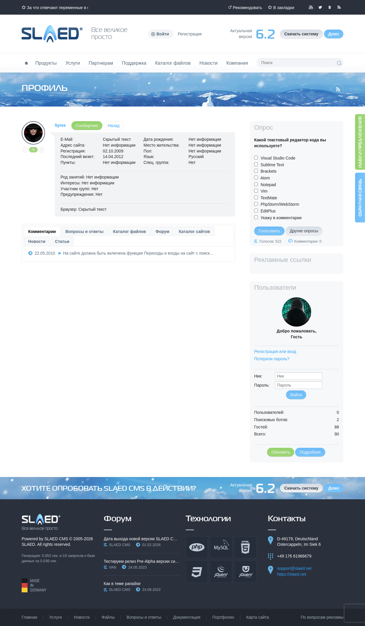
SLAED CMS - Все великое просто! (41, 522)
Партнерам (101, 63)
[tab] (42, 231)
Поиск (339, 63)
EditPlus (268, 211)
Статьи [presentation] (62, 241)
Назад (113, 125)
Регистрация (190, 34)
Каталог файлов (172, 63)
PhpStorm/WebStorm (280, 204)
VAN (112, 567)
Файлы (108, 617)
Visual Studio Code (278, 158)
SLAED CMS (56, 538)
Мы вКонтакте (329, 7)
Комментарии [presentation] (42, 231)
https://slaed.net (291, 574)
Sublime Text (272, 164)
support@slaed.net (294, 568)
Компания (237, 63)
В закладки (283, 7)
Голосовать (269, 231)
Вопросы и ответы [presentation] (85, 231)
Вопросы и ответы (144, 617)
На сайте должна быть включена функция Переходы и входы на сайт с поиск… (138, 253)
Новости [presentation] (37, 241)
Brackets (268, 171)
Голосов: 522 (270, 241)
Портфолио (223, 617)
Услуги (73, 63)
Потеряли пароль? (272, 358)
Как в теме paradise (122, 583)
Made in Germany (34, 585)
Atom (265, 178)
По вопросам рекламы (322, 617)
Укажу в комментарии (281, 217)
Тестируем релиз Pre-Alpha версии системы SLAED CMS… (142, 561)
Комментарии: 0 (307, 241)
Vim (264, 191)
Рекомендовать (247, 7)
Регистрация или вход (275, 351)
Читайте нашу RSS (339, 7)
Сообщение (87, 125)
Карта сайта (257, 617)
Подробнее (310, 452)
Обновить (280, 452)
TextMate (269, 197)
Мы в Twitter (320, 7)
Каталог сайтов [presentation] (194, 231)
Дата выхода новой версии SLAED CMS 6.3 (142, 538)
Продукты (46, 63)
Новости (208, 63)
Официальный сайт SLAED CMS (52, 33)
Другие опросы (304, 231)
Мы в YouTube (311, 7)
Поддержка (134, 63)
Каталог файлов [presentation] (129, 231)
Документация (186, 617)
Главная (29, 617)
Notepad (268, 184)
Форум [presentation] (162, 231)
